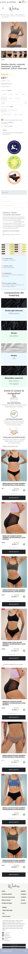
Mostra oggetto (14, 498)
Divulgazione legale (7, 903)
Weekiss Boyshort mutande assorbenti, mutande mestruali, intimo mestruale (13, 590)
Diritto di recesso (6, 900)
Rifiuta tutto (14, 948)
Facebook (23, 897)
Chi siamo (23, 903)
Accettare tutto (14, 945)
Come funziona (6, 916)
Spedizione (10, 122)
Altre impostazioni (6, 942)
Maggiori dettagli (6, 201)
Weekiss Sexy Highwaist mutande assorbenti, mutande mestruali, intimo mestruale (13, 537)
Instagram (23, 894)
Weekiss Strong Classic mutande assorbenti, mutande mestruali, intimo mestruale (13, 644)
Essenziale (7, 932)
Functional (7, 940)
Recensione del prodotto (8, 205)
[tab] (14, 192)
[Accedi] (3, 2)
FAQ (3, 913)
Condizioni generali (7, 894)
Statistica (7, 934)
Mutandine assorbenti (19, 14)
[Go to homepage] (5, 14)
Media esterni (8, 937)
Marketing (7, 935)
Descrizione (5, 192)
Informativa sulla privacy (8, 897)
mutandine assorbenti (8, 221)
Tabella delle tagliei (7, 910)
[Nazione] (20, 2)
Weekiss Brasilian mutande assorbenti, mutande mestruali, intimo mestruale (13, 484)
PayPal (6, 938)
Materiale (4, 196)
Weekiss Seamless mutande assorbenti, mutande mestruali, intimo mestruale (13, 756)
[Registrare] (11, 2)
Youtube (23, 900)
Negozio (12, 14)
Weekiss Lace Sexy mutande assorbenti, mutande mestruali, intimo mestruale (13, 808)
